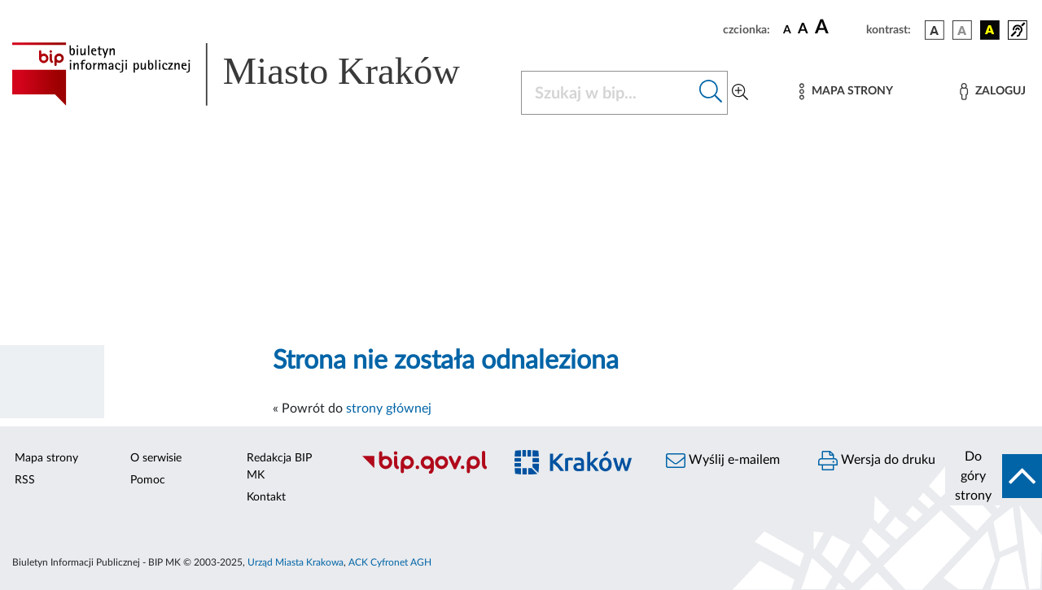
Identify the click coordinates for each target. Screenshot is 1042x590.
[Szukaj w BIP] (608, 93)
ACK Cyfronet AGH (389, 562)
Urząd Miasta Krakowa (295, 562)
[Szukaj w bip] (711, 93)
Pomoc (147, 480)
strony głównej (388, 408)
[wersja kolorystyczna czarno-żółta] (990, 30)
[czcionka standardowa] (787, 29)
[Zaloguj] (992, 91)
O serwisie (156, 458)
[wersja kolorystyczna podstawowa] (934, 30)
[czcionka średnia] (803, 30)
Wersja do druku (876, 460)
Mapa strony (46, 458)
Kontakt (266, 497)
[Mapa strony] (846, 91)
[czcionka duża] (838, 27)
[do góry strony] (993, 476)
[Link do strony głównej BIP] (256, 74)
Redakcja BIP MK (279, 466)
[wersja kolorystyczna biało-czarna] (962, 30)
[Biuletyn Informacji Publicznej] (424, 471)
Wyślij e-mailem (723, 460)
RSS (25, 480)
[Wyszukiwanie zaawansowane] (740, 93)
